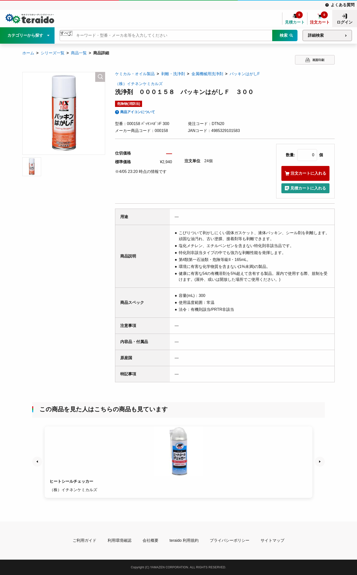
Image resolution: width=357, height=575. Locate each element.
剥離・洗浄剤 (173, 74)
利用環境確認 (119, 540)
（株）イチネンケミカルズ (139, 84)
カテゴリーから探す (25, 35)
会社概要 (150, 540)
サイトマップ (272, 540)
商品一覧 (79, 53)
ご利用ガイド (84, 540)
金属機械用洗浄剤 (207, 74)
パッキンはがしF (245, 74)
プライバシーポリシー (229, 540)
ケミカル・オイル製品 (135, 74)
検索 (284, 35)
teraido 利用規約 (184, 540)
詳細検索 (316, 35)
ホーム (28, 53)
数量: (290, 155)
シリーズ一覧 (52, 53)
